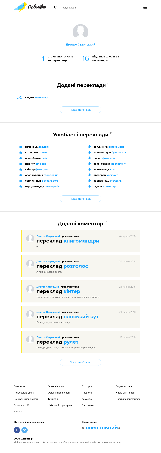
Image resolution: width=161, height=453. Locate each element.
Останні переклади (59, 392)
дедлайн (44, 146)
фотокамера (116, 146)
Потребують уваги (24, 392)
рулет (71, 342)
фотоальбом (50, 180)
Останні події (21, 405)
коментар (41, 97)
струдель (116, 180)
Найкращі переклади (26, 398)
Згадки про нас (124, 386)
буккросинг (119, 152)
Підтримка (88, 405)
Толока (18, 411)
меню (43, 152)
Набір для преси (125, 392)
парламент (118, 163)
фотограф (41, 169)
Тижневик (53, 398)
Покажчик (19, 386)
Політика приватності (128, 398)
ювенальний (101, 428)
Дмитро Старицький (48, 236)
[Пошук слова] (85, 7)
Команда (87, 398)
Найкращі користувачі (60, 405)
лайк (45, 158)
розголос (76, 266)
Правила (87, 392)
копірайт (112, 175)
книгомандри (81, 241)
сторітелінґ (51, 175)
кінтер (72, 291)
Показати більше (80, 109)
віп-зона (41, 163)
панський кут (81, 317)
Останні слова (56, 386)
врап (113, 169)
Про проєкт (88, 386)
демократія (52, 186)
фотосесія (108, 158)
